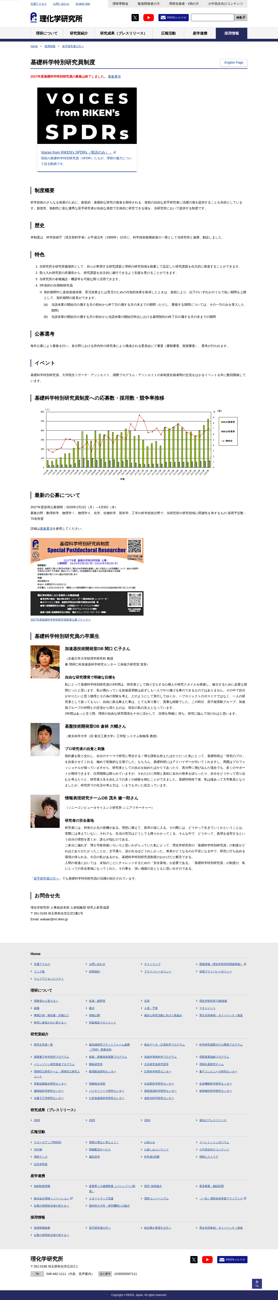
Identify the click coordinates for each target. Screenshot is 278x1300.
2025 (92, 1120)
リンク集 (39, 971)
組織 (36, 1008)
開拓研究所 (96, 1064)
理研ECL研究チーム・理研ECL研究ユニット (57, 1074)
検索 (239, 17)
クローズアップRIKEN (47, 1142)
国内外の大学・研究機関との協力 (109, 1205)
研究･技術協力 (153, 1186)
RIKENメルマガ (176, 17)
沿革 (147, 1000)
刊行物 (38, 1149)
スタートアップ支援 (101, 1198)
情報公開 (94, 1015)
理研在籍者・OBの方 (184, 3)
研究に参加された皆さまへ (50, 1022)
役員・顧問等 (97, 1000)
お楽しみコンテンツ (156, 1149)
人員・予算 (151, 1008)
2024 (147, 1120)
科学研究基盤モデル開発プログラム (221, 1044)
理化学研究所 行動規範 (213, 1000)
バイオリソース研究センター (106, 1090)
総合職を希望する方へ (157, 1227)
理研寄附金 (120, 3)
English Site (83, 3)
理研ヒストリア (208, 1156)
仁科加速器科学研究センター (106, 1098)
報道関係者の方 (149, 3)
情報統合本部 (97, 1083)
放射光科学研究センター (159, 1098)
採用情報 (50, 46)
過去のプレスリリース (212, 1120)
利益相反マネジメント (102, 1022)
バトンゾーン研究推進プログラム (54, 1064)
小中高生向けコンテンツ (225, 3)
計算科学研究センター (157, 1071)
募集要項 (114, 76)
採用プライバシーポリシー (215, 971)
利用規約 (94, 971)
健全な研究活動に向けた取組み (163, 1015)
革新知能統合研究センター (50, 1083)
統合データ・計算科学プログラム (164, 1044)
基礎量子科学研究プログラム (51, 1056)
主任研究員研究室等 (156, 1064)
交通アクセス (39, 3)
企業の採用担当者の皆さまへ (51, 1205)
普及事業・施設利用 (211, 1186)
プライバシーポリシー (157, 971)
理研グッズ (40, 1156)
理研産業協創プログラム (214, 1056)
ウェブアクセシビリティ (49, 978)
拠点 (91, 1008)
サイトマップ (152, 964)
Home (34, 46)
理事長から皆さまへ (46, 1000)
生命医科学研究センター (159, 1083)
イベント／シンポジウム (214, 1142)
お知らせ (149, 1142)
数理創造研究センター (102, 1071)
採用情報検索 (42, 1227)
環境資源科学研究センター (160, 1090)
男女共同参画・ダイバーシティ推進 (221, 1015)
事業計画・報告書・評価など (51, 1015)
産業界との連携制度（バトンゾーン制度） (112, 1189)
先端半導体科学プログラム (160, 1056)
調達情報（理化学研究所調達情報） (222, 964)
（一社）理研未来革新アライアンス (222, 1198)
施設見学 (94, 1156)
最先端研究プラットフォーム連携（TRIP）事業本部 (109, 1047)
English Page (233, 62)
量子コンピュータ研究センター (218, 1071)
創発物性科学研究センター (215, 1090)
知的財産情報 (42, 1186)
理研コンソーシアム (156, 1198)
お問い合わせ (61, 3)
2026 (37, 1120)
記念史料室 (40, 1164)
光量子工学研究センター (49, 1098)
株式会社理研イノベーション (53, 1198)
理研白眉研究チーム (211, 1064)
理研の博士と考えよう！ (104, 1142)
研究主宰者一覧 (43, 1044)
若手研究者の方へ (73, 46)
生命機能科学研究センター (215, 1083)
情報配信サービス (100, 1149)
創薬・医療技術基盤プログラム (108, 1056)
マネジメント (207, 1008)
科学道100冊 (152, 1156)
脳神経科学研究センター (49, 1090)
